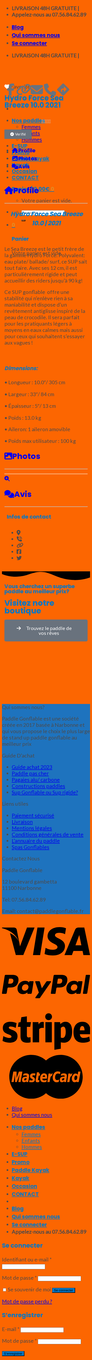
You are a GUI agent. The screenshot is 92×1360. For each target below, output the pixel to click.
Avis (17, 494)
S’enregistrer (13, 1353)
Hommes (31, 1147)
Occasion (24, 1186)
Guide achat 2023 (32, 767)
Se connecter (63, 1290)
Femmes (31, 1134)
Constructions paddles (38, 786)
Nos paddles (28, 1127)
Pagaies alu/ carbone (36, 779)
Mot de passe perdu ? (27, 1301)
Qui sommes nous (36, 35)
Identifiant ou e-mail (27, 1259)
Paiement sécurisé (33, 815)
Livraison (22, 822)
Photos (22, 456)
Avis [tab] (21, 166)
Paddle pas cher (30, 773)
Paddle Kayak (30, 1170)
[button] (18, 134)
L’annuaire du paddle (36, 841)
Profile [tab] (23, 150)
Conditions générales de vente (47, 834)
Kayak (20, 1178)
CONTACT (25, 1194)
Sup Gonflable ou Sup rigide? (45, 792)
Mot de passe (19, 1278)
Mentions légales (32, 828)
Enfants (30, 1140)
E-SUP (19, 1154)
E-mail (11, 1329)
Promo (21, 1162)
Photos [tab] (24, 158)
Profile (21, 190)
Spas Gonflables (30, 847)
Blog (18, 27)
